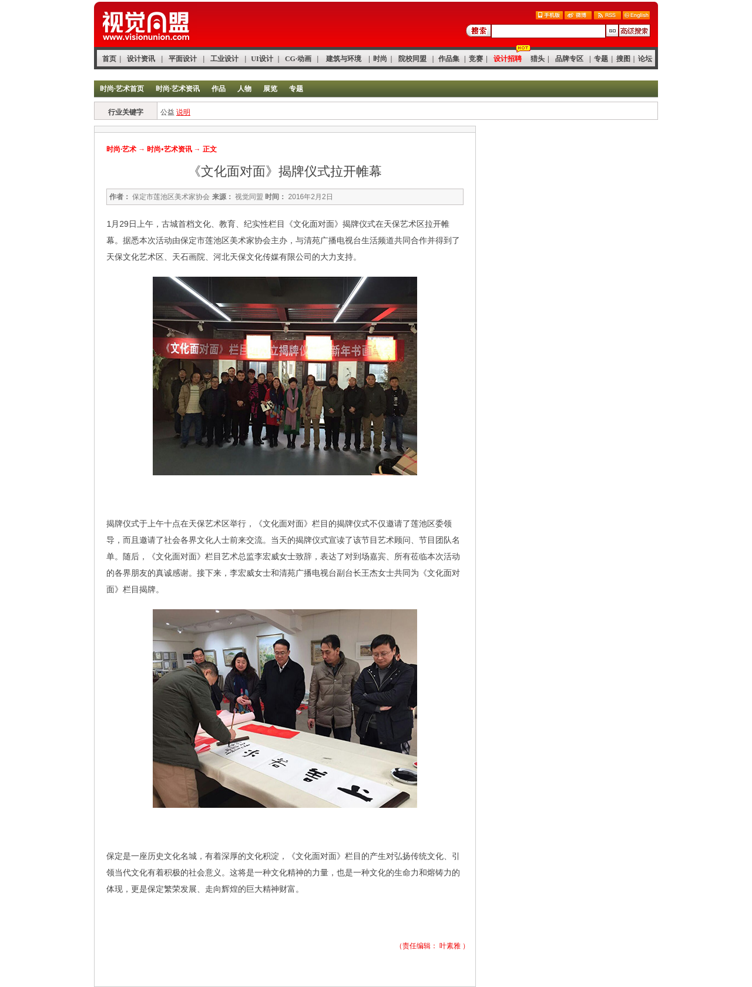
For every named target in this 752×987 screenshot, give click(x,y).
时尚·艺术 (121, 149)
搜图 (623, 59)
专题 (601, 59)
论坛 (645, 59)
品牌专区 (569, 59)
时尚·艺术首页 (122, 89)
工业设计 (224, 59)
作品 (219, 89)
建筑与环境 (343, 59)
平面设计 (183, 59)
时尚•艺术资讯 (169, 149)
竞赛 (476, 59)
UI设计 (262, 59)
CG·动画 (298, 59)
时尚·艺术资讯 (178, 89)
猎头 (538, 59)
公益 (167, 112)
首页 (109, 59)
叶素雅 (450, 946)
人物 (244, 89)
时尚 (380, 59)
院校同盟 (412, 59)
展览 (270, 89)
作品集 (448, 59)
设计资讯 (141, 59)
